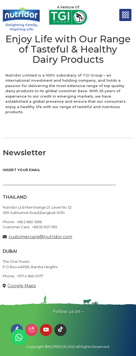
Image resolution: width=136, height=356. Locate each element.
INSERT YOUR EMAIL (59, 176)
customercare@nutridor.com (40, 236)
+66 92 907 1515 (44, 227)
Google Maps (22, 285)
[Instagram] (31, 330)
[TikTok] (60, 330)
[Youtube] (46, 330)
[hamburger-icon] (125, 15)
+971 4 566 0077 (30, 276)
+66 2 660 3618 (29, 222)
